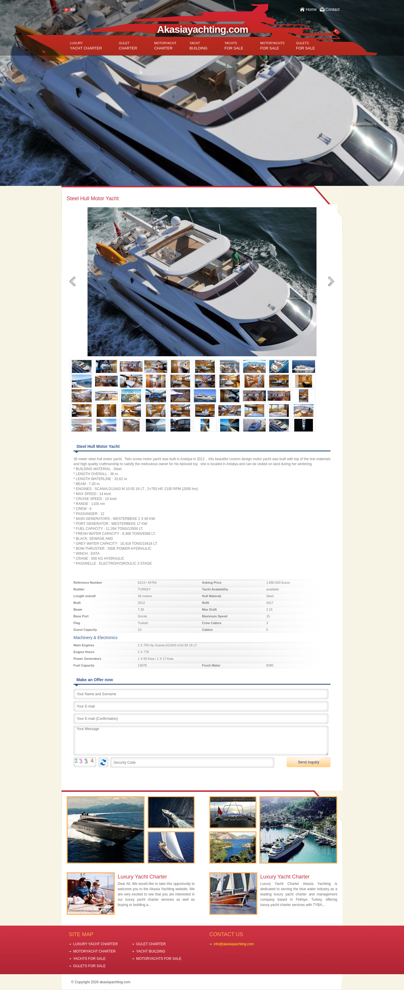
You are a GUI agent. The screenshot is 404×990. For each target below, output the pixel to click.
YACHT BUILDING (150, 951)
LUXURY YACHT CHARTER (95, 944)
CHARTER (128, 45)
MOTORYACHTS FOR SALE (159, 959)
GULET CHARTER (151, 944)
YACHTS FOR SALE (89, 959)
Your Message (200, 741)
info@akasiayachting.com (234, 944)
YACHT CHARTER (86, 45)
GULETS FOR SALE (89, 966)
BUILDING (198, 45)
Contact (333, 9)
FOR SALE (234, 45)
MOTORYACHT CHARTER (94, 951)
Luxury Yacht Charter (142, 877)
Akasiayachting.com (202, 29)
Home (311, 9)
